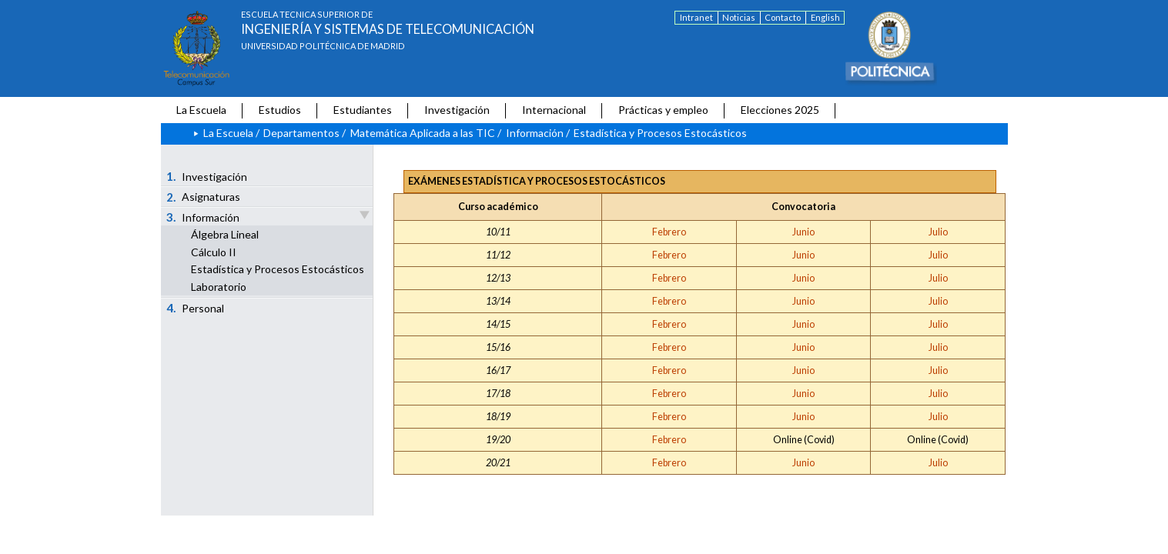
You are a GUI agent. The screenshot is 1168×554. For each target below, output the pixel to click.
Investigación (457, 109)
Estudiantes (362, 109)
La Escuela (201, 109)
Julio (938, 232)
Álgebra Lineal (225, 234)
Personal (195, 308)
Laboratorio (218, 286)
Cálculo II (213, 252)
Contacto (783, 17)
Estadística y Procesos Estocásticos (277, 268)
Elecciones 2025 (780, 109)
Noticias (738, 17)
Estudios (280, 109)
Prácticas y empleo (663, 109)
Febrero (669, 232)
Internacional (554, 109)
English (825, 17)
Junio (803, 232)
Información (535, 132)
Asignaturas (203, 197)
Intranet (696, 17)
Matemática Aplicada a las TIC (422, 132)
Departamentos (301, 132)
